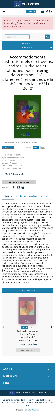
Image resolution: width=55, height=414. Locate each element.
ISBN (4, 155)
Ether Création (33, 410)
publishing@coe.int (15, 23)
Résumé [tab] (7, 196)
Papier (35, 147)
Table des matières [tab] (27, 196)
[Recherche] (17, 37)
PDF (42, 147)
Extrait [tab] (45, 196)
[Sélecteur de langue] (31, 11)
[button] (51, 326)
